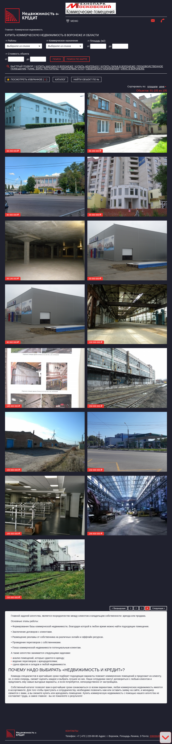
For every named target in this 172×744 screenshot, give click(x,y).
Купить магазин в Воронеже (54, 66)
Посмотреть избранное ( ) (27, 79)
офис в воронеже (132, 68)
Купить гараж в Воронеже (118, 66)
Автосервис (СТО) (72, 68)
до (110, 46)
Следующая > (158, 608)
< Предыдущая (118, 608)
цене (161, 86)
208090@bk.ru (157, 736)
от (88, 46)
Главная (9, 30)
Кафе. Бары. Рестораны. (43, 68)
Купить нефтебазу (87, 66)
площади (152, 86)
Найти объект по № (86, 79)
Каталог (60, 79)
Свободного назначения (102, 68)
